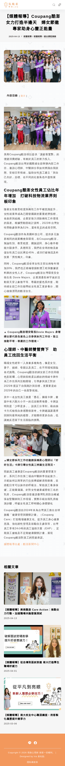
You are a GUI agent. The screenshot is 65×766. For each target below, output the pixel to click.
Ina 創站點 (39, 756)
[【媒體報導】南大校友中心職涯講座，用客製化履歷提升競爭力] (32, 694)
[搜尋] (54, 5)
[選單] (59, 4)
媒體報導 (28, 36)
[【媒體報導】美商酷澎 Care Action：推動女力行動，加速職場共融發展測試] (32, 588)
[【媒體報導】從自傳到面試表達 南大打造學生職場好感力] (32, 641)
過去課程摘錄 (50, 36)
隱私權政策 (32, 762)
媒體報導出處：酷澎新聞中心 (21, 544)
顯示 (23, 96)
